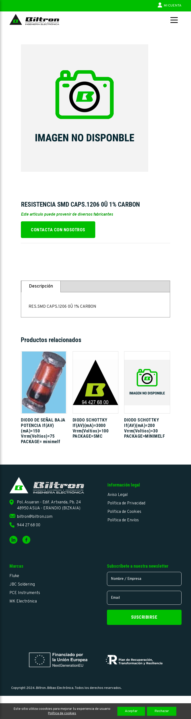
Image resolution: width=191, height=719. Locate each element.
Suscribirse (144, 617)
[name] (144, 579)
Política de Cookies (124, 511)
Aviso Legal (117, 494)
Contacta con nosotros (58, 229)
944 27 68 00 (28, 525)
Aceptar (131, 711)
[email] (144, 598)
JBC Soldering (22, 584)
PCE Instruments (24, 593)
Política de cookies (62, 714)
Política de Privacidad (126, 503)
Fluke (14, 576)
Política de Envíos (123, 520)
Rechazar (161, 711)
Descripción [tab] (41, 286)
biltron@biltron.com (34, 516)
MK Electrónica (23, 601)
